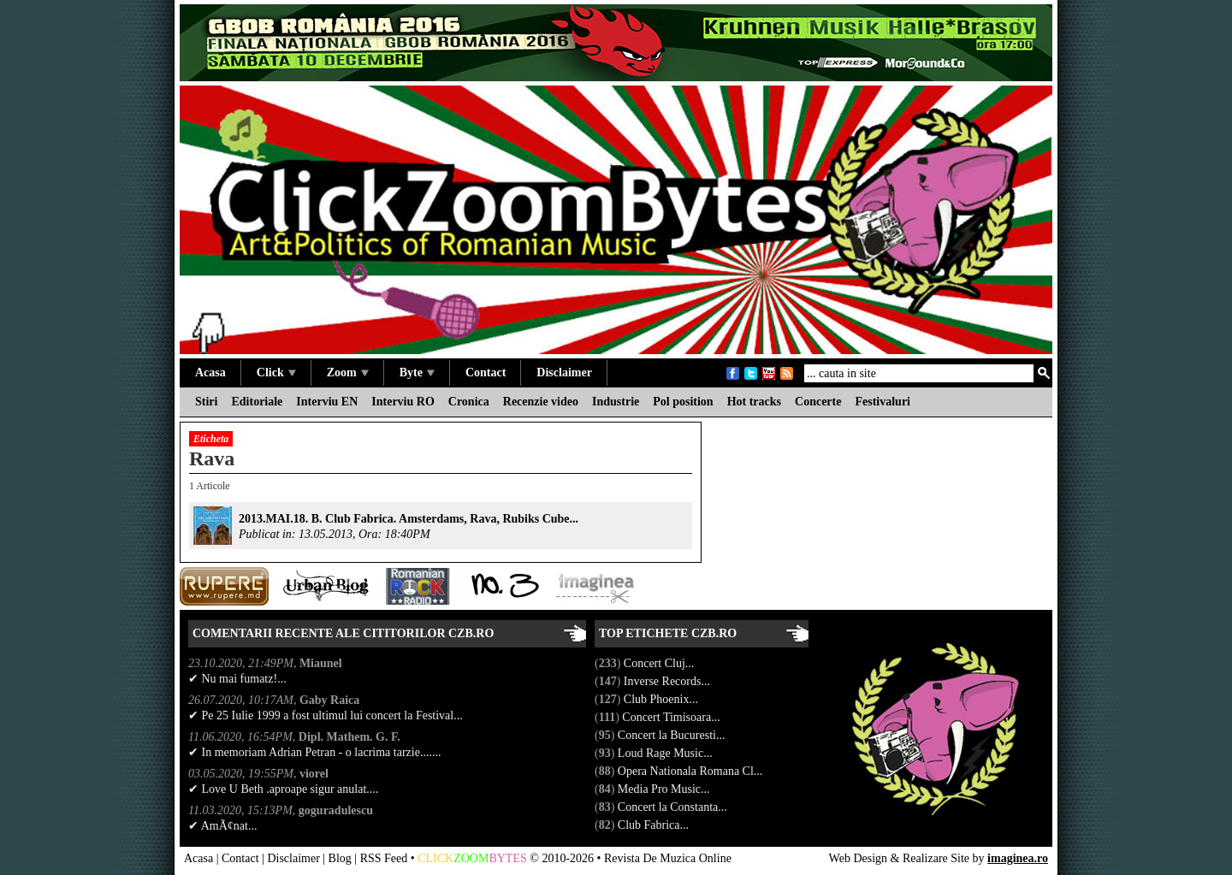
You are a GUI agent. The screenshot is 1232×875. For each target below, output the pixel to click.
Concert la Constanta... (674, 807)
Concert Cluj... (660, 663)
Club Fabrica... (655, 825)
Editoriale (256, 401)
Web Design (858, 858)
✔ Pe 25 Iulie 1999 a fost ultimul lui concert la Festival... (325, 715)
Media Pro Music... (665, 789)
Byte (417, 372)
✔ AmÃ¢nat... (222, 825)
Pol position (683, 401)
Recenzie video (540, 401)
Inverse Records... (669, 681)
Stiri (206, 401)
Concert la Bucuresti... (673, 735)
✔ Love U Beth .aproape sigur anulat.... (283, 789)
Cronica (468, 401)
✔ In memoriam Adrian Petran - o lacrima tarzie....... (314, 752)
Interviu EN (327, 401)
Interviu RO (403, 401)
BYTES (507, 858)
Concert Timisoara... (672, 717)
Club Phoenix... (663, 699)
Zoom (348, 372)
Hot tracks (754, 401)
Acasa (210, 372)
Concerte (818, 401)
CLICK (435, 858)
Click (276, 372)
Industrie (615, 401)
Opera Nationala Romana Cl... (692, 771)
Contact (485, 372)
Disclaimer (564, 372)
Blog (340, 858)
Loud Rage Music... (666, 753)
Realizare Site (936, 858)
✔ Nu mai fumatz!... (237, 678)
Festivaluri (882, 401)
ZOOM (471, 858)
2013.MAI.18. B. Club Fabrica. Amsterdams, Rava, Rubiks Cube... (408, 518)
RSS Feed (384, 858)
